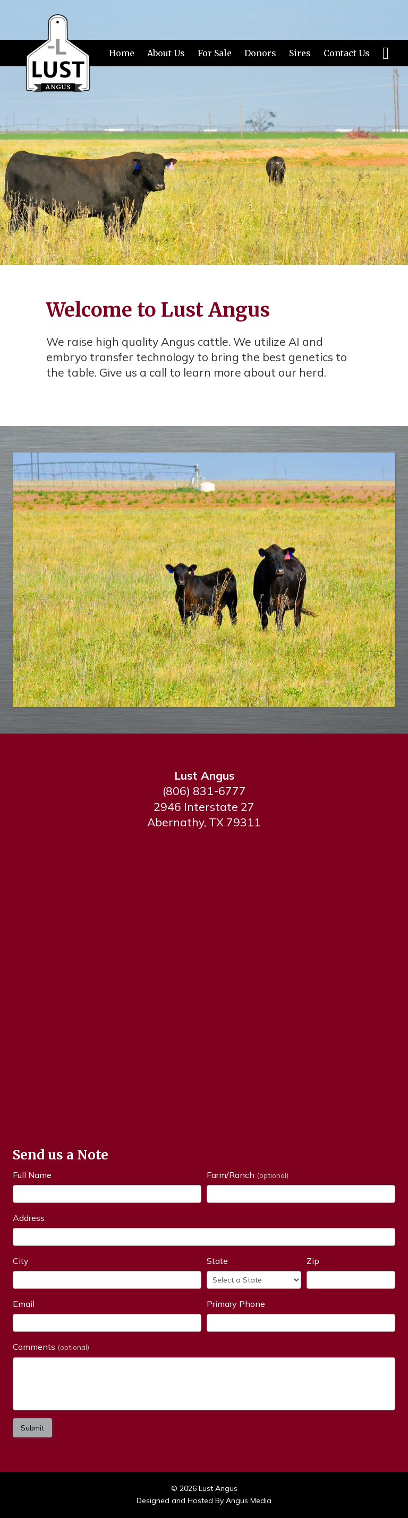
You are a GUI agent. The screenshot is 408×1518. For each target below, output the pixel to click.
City (21, 1260)
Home (121, 53)
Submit (32, 1428)
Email (24, 1303)
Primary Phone (236, 1303)
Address (29, 1217)
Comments (51, 1346)
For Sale (215, 53)
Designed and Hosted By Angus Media (204, 1500)
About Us (166, 53)
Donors (260, 53)
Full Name (32, 1175)
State (217, 1260)
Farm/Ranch (247, 1175)
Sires (300, 53)
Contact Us (347, 53)
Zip (313, 1260)
